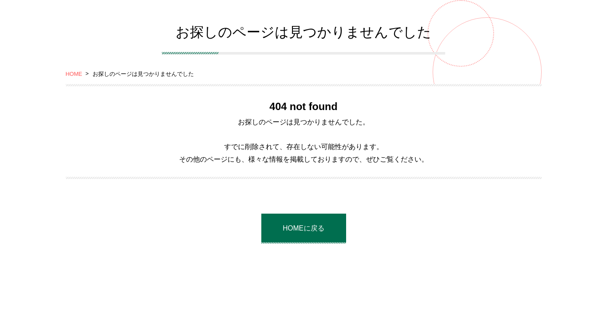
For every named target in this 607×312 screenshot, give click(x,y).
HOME (74, 74)
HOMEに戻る (303, 228)
